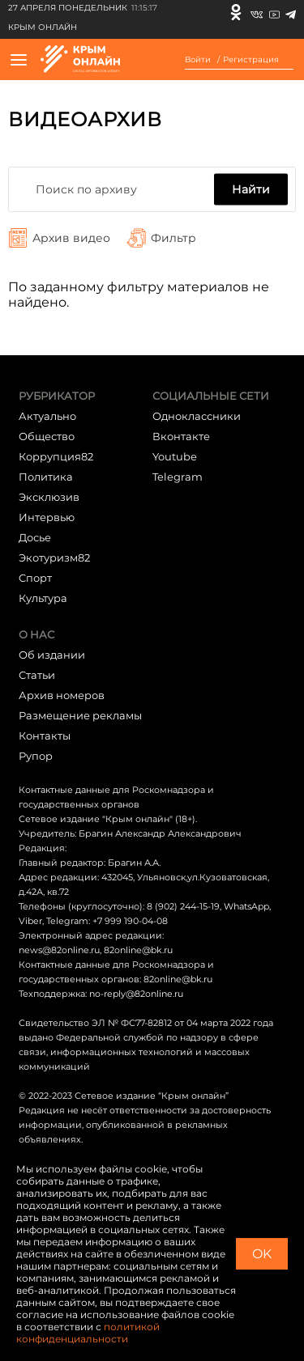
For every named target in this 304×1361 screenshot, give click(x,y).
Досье (35, 537)
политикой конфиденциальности (88, 1333)
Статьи (37, 674)
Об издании (52, 654)
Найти (251, 189)
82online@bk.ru (138, 950)
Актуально (47, 415)
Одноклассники (196, 415)
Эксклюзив (49, 496)
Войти (198, 60)
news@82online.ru (59, 950)
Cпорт (35, 577)
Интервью (47, 517)
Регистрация (251, 60)
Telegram (177, 476)
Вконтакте (181, 436)
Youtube (174, 456)
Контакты (45, 735)
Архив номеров (62, 695)
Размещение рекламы (80, 715)
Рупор (36, 755)
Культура (43, 597)
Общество (47, 436)
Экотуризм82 (54, 557)
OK (262, 1253)
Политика (46, 476)
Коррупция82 (56, 456)
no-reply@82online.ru (136, 993)
